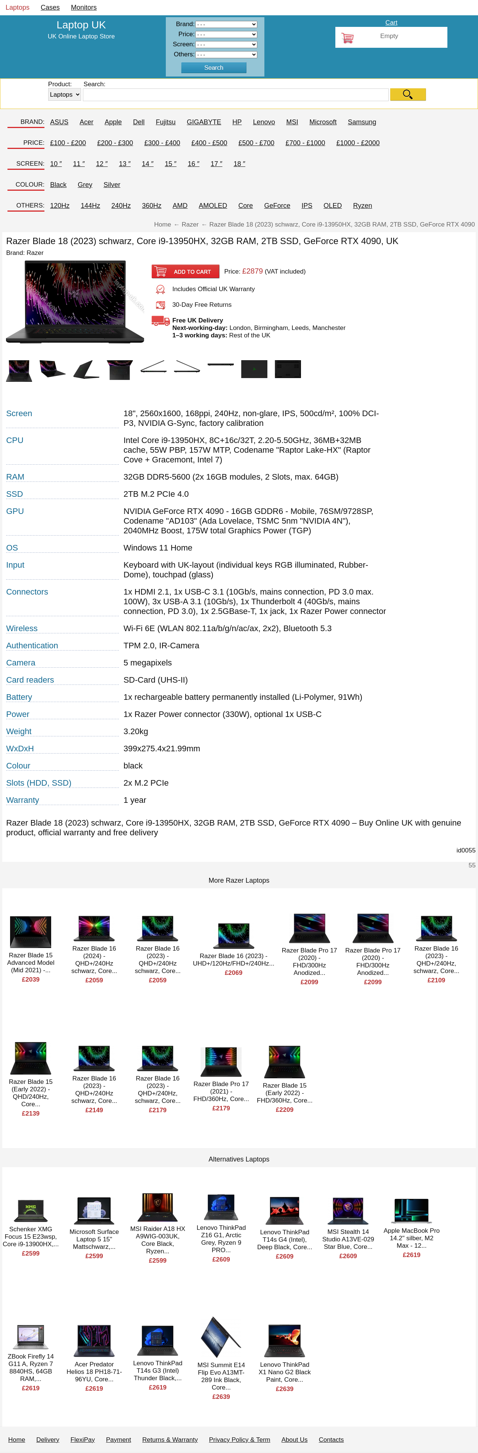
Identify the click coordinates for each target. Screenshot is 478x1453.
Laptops (18, 7)
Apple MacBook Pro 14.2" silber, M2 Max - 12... (412, 1238)
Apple (113, 122)
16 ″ (193, 164)
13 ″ (124, 164)
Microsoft (322, 122)
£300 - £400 (162, 143)
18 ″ (239, 164)
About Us (295, 1439)
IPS (306, 205)
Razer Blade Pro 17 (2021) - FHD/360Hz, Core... (221, 1092)
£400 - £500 (209, 143)
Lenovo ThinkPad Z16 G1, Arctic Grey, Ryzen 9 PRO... (221, 1239)
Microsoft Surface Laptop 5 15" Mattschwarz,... (94, 1239)
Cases (50, 7)
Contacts (331, 1439)
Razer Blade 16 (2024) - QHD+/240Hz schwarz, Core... (94, 960)
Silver (111, 184)
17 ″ (216, 164)
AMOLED (213, 205)
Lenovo (264, 122)
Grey (85, 184)
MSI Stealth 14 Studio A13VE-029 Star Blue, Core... (348, 1239)
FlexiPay (83, 1439)
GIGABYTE (204, 122)
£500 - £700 (256, 143)
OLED (332, 205)
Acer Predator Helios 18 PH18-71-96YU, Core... (94, 1372)
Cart (391, 22)
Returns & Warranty (170, 1439)
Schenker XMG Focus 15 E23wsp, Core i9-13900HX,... (31, 1237)
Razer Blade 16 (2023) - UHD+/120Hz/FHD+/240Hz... (233, 959)
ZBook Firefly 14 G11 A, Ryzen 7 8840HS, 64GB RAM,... (31, 1367)
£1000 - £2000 (358, 143)
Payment (118, 1439)
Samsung (362, 122)
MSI (292, 122)
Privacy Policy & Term (239, 1439)
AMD (180, 205)
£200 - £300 (115, 143)
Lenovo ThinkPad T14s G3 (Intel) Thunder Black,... (157, 1371)
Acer (86, 122)
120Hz (59, 205)
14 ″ (147, 164)
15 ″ (170, 164)
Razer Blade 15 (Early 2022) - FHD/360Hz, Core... (285, 1093)
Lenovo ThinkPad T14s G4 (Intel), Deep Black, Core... (284, 1240)
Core (245, 205)
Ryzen (362, 205)
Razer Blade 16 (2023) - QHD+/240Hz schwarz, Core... (158, 960)
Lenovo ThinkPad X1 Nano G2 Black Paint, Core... (284, 1372)
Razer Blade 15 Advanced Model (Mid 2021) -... (31, 963)
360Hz (151, 205)
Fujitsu (166, 122)
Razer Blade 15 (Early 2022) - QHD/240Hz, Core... (31, 1093)
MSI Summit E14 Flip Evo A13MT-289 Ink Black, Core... (221, 1376)
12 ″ (102, 164)
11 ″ (79, 164)
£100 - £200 (68, 143)
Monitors (84, 7)
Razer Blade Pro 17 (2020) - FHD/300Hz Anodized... (309, 961)
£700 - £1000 (305, 143)
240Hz (121, 205)
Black (58, 184)
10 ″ (56, 164)
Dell (139, 122)
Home (16, 1439)
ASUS (59, 122)
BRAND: (32, 121)
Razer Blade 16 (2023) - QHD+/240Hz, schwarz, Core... (436, 960)
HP (237, 122)
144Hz (90, 205)
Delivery (47, 1439)
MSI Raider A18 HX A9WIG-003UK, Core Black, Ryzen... (157, 1240)
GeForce (277, 205)
